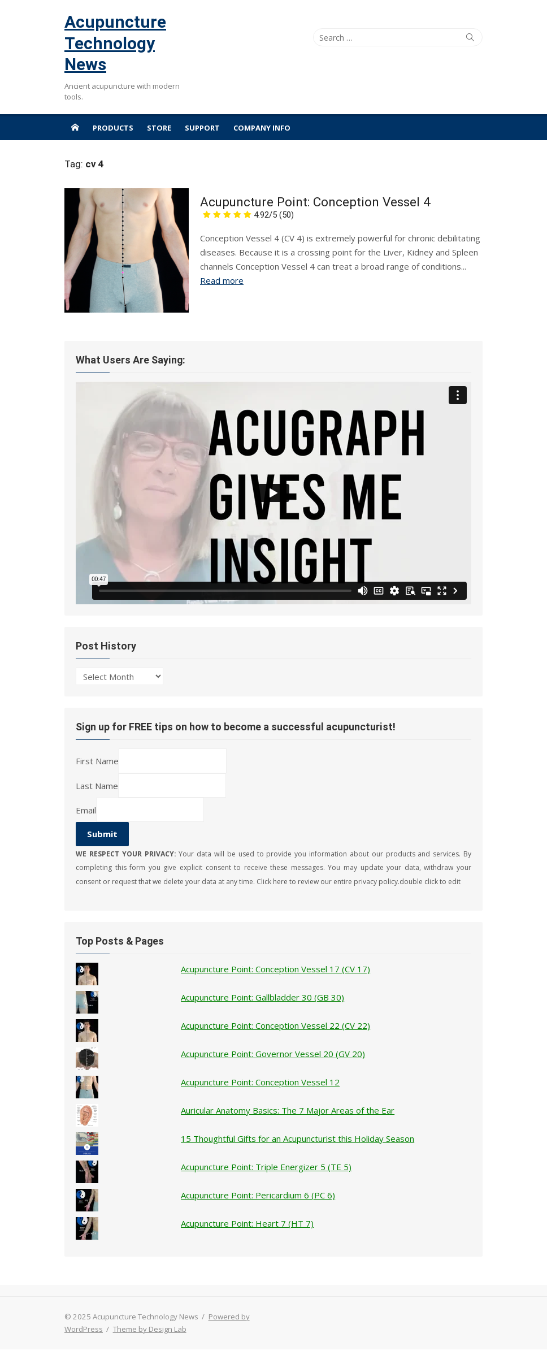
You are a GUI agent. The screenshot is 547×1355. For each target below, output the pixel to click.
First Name (97, 761)
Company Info (261, 128)
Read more (222, 280)
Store (159, 128)
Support (202, 128)
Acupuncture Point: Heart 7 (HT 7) (247, 1223)
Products (113, 128)
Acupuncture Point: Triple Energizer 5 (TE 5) (266, 1166)
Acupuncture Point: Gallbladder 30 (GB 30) (262, 997)
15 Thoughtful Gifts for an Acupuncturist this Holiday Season (297, 1138)
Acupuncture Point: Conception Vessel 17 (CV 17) (275, 969)
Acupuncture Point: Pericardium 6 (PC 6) (258, 1195)
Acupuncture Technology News (115, 43)
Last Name (97, 785)
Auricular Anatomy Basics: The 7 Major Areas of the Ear (287, 1110)
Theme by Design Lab (149, 1329)
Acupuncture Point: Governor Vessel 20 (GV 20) (273, 1053)
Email (86, 809)
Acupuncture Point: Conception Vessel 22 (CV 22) (275, 1025)
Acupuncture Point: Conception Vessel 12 (260, 1082)
